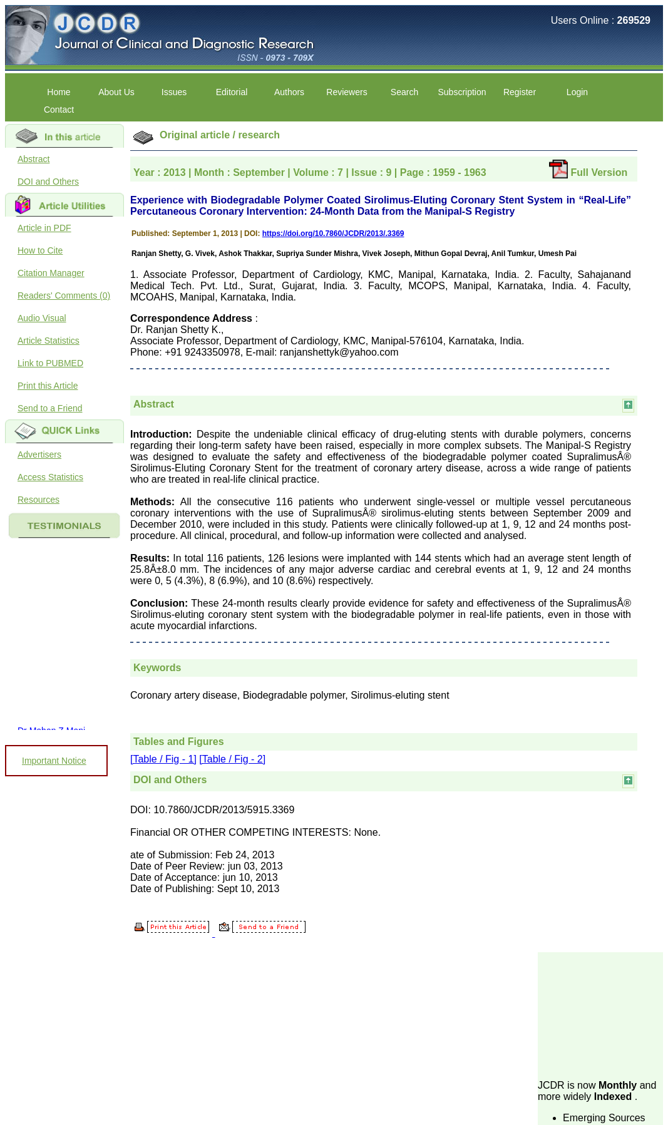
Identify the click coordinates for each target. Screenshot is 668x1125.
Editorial (232, 92)
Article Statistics (49, 341)
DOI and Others (48, 182)
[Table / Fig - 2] (232, 759)
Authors (289, 92)
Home (58, 92)
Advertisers (39, 454)
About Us (116, 92)
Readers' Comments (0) (64, 295)
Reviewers (346, 92)
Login (577, 92)
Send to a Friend (50, 408)
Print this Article (48, 386)
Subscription (462, 92)
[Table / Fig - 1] (163, 759)
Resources (38, 500)
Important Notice (54, 761)
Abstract (33, 159)
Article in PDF (44, 228)
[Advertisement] (600, 1014)
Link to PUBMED (50, 363)
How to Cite (40, 250)
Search (404, 92)
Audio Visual (42, 318)
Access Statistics (50, 477)
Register (519, 92)
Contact (59, 110)
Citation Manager (51, 273)
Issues (174, 92)
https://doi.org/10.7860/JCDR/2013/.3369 (333, 233)
